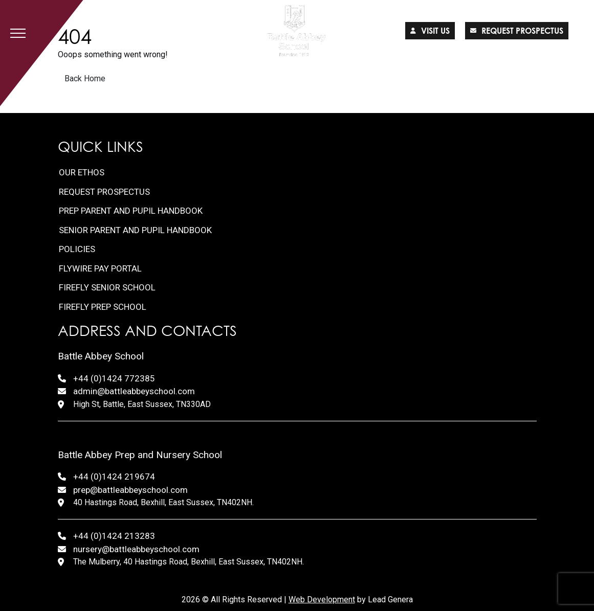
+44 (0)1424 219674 (114, 476)
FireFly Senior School (107, 287)
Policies (77, 249)
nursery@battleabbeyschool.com (136, 549)
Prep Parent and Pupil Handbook (131, 211)
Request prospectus (516, 31)
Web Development (322, 599)
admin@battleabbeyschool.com (134, 391)
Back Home (84, 78)
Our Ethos (81, 172)
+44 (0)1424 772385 (114, 378)
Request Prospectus (104, 192)
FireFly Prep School (102, 307)
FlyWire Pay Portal (100, 268)
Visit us (430, 31)
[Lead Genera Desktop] (297, 30)
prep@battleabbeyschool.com (130, 490)
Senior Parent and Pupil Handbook (135, 230)
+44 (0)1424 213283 (114, 536)
